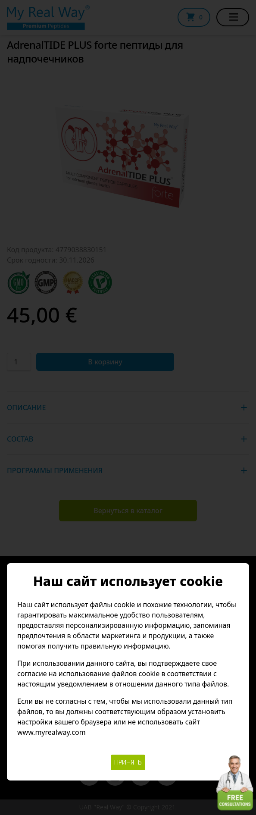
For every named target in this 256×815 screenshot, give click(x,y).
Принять (128, 762)
